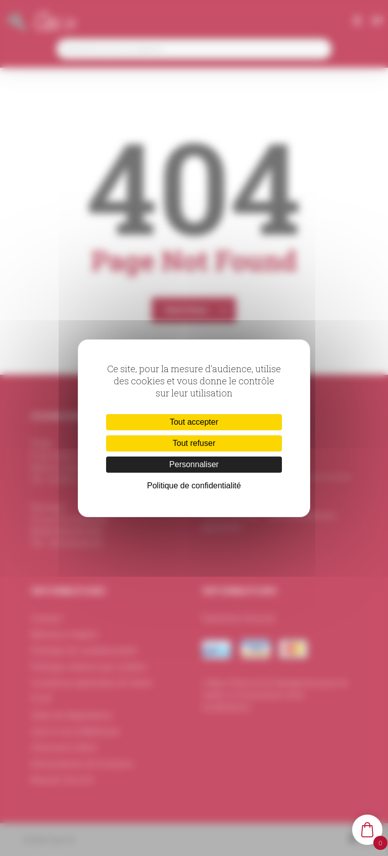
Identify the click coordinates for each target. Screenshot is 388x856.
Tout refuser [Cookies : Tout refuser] (194, 443)
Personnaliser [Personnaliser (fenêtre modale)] (194, 464)
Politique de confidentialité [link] (194, 485)
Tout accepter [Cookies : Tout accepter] (194, 422)
